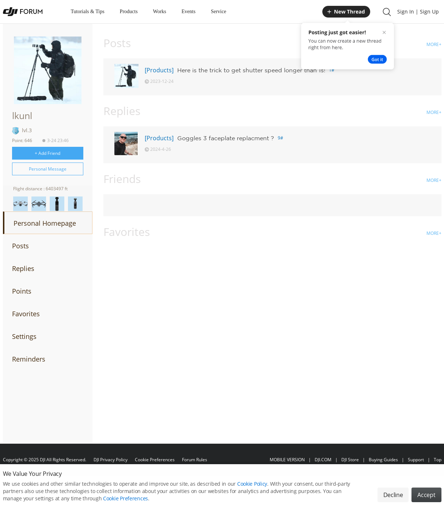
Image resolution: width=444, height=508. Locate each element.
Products (129, 11)
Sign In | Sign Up (418, 11)
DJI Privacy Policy (111, 460)
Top (437, 460)
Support (416, 460)
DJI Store (350, 460)
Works (159, 11)
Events (189, 11)
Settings (24, 336)
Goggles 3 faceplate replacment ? (225, 138)
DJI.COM (323, 460)
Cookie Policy (252, 488)
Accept (426, 499)
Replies (23, 268)
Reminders (28, 359)
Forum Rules (194, 460)
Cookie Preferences (155, 460)
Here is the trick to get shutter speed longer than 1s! (251, 70)
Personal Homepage (45, 223)
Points (21, 291)
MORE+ (433, 44)
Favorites (26, 313)
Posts (20, 245)
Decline (393, 499)
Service (218, 11)
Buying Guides (383, 460)
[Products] (159, 70)
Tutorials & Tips (88, 11)
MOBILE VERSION (287, 460)
